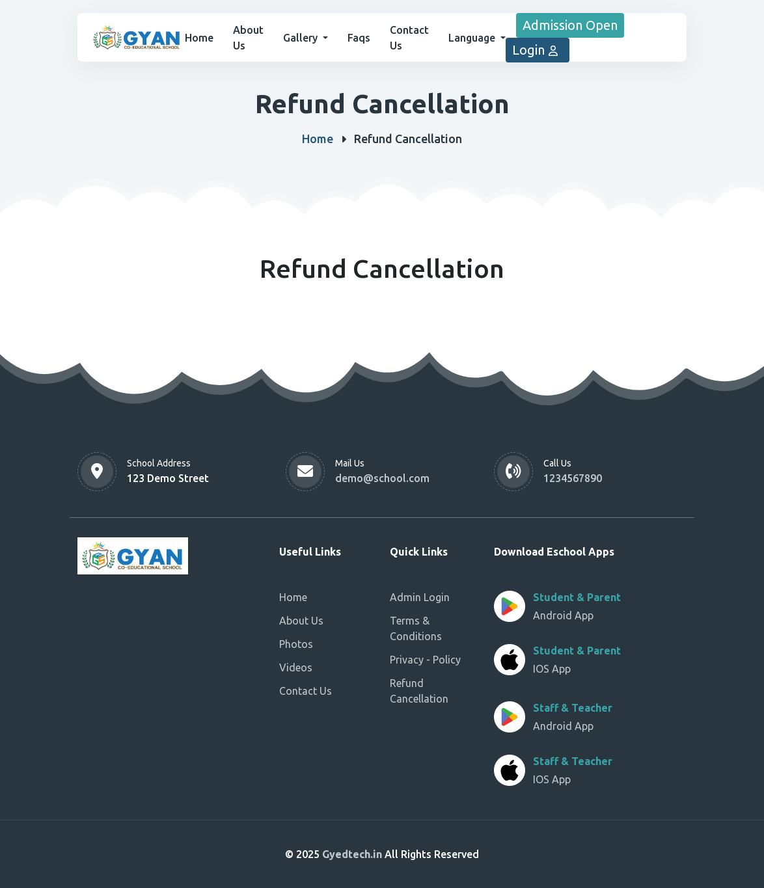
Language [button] (473, 38)
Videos (295, 667)
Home (199, 38)
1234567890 (572, 478)
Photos (296, 644)
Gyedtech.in (353, 854)
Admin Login (420, 597)
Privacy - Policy (425, 660)
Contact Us (305, 691)
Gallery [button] (301, 38)
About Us (301, 620)
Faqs (359, 38)
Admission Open (570, 25)
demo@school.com (382, 478)
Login (537, 49)
